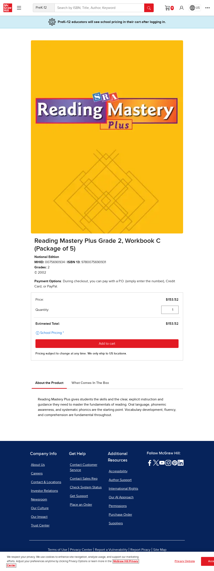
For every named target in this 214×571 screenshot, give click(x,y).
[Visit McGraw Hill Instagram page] (168, 462)
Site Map (159, 549)
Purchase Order (120, 514)
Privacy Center (81, 549)
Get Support (79, 496)
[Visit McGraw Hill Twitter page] (156, 462)
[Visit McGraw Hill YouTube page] (162, 462)
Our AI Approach (121, 497)
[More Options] (207, 8)
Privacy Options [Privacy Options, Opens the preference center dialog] (185, 561)
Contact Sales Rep (83, 478)
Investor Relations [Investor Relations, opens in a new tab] (44, 491)
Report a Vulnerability (111, 549)
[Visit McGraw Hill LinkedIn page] (181, 462)
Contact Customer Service (83, 467)
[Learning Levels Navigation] (19, 7)
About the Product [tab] (49, 383)
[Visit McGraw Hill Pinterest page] (174, 462)
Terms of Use (57, 549)
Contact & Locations (46, 482)
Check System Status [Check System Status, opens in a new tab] (86, 487)
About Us (38, 465)
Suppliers (116, 523)
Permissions (118, 506)
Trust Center (40, 525)
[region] (107, 561)
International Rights (123, 488)
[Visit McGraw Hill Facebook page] (150, 462)
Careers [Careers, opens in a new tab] (37, 473)
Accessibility (118, 471)
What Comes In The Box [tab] (90, 383)
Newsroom (39, 499)
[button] (181, 8)
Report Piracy (140, 549)
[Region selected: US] (194, 7)
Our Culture (40, 508)
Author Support (120, 480)
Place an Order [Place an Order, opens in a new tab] (81, 504)
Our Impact (39, 517)
